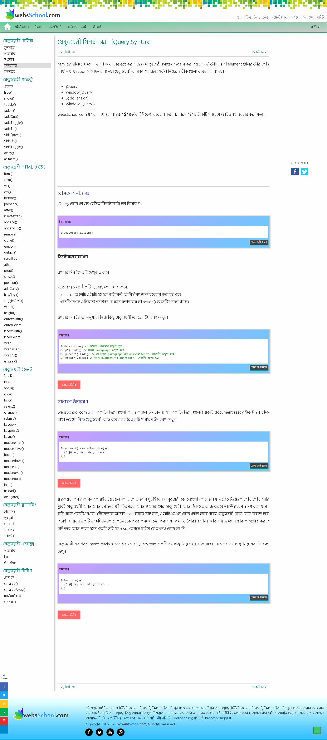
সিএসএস (39, 27)
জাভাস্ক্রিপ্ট (55, 27)
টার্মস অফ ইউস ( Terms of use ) (121, 718)
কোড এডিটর (69, 385)
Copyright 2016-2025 (101, 724)
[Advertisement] (163, 156)
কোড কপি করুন (259, 242)
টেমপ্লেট (97, 27)
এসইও (84, 27)
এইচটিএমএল (22, 27)
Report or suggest (218, 718)
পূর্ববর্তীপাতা (68, 52)
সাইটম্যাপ (316, 27)
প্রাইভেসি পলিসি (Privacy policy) (171, 718)
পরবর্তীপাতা (259, 52)
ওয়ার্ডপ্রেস (71, 27)
